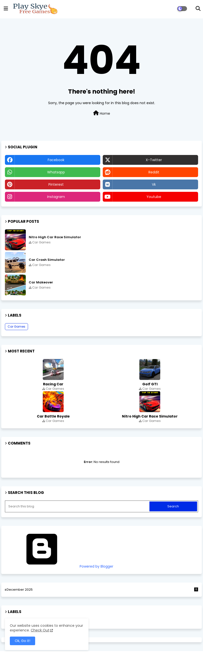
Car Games (16, 326)
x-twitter (154, 159)
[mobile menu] (6, 8)
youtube (153, 196)
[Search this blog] (77, 506)
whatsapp (56, 172)
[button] (198, 9)
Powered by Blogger (59, 566)
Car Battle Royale (53, 416)
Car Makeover (41, 282)
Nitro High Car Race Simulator (55, 237)
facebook (56, 159)
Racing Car (53, 384)
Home (101, 113)
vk (154, 184)
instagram (56, 196)
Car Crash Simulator (47, 260)
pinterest (56, 184)
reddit (153, 172)
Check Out (40, 630)
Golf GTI (150, 384)
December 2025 (102, 589)
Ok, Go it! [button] (22, 640)
